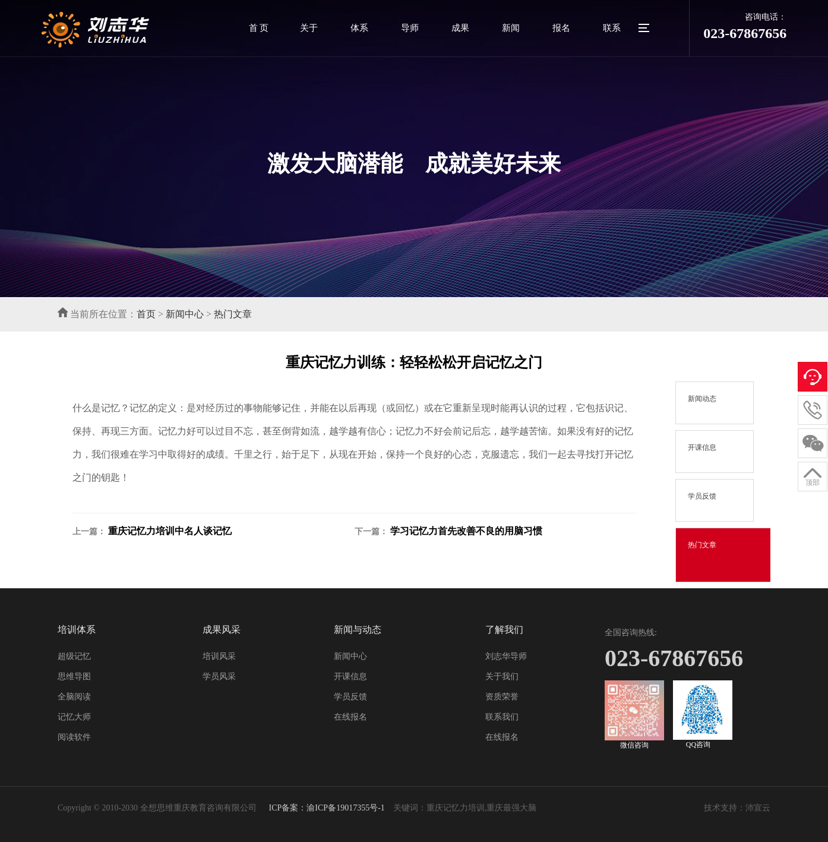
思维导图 (74, 676)
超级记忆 (74, 656)
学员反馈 (350, 696)
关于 (309, 28)
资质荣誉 (502, 696)
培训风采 (219, 656)
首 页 (259, 28)
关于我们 (502, 676)
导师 (410, 28)
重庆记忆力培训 (455, 807)
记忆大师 (74, 716)
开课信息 (350, 676)
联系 (612, 28)
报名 (561, 28)
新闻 (511, 28)
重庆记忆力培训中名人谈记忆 (170, 531)
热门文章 (233, 314)
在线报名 (350, 716)
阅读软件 (74, 737)
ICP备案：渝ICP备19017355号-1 (326, 807)
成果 (460, 28)
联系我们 (502, 716)
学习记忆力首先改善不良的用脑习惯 (466, 531)
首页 (146, 314)
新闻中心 (185, 314)
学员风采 (219, 676)
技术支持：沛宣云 (737, 807)
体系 (359, 28)
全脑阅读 (74, 696)
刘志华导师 (506, 656)
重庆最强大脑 (511, 807)
